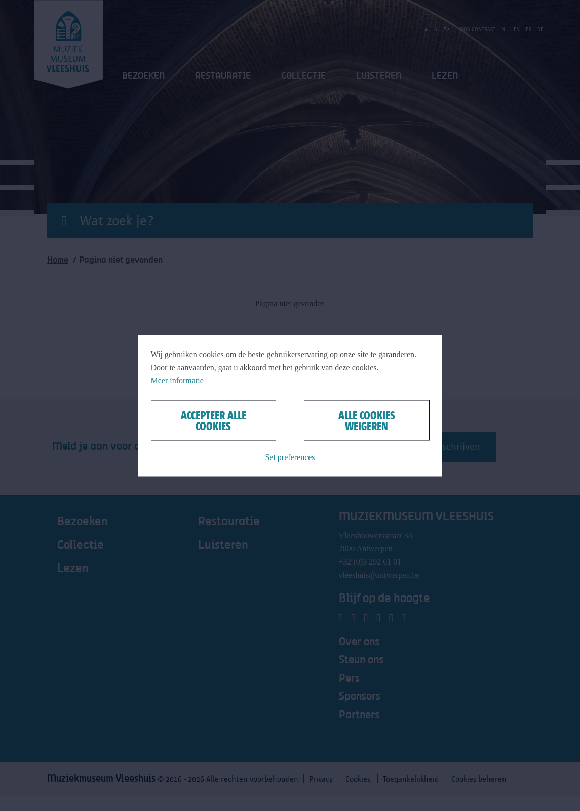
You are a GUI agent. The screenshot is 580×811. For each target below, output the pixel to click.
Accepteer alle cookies (213, 420)
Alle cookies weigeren (366, 420)
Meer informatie (177, 380)
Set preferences (290, 456)
